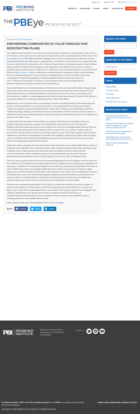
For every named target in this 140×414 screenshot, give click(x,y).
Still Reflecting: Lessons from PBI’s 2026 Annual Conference (119, 138)
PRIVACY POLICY (129, 403)
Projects (72, 8)
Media (106, 8)
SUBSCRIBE (110, 73)
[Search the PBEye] (120, 46)
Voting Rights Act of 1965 (17, 59)
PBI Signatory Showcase (116, 102)
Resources (85, 8)
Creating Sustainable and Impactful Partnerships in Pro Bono (119, 118)
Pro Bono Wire (112, 90)
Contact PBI (109, 2)
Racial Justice (26, 39)
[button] (21, 209)
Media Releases (112, 98)
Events (96, 8)
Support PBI (117, 8)
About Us (96, 2)
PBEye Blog (111, 87)
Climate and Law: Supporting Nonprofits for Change (118, 132)
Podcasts (110, 94)
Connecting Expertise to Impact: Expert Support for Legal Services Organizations (120, 125)
